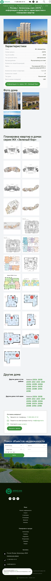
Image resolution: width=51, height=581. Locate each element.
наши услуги (22, 424)
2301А (34, 379)
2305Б (34, 384)
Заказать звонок (14, 428)
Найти (14, 455)
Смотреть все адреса (13, 556)
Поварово (25, 541)
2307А (34, 386)
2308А (28, 389)
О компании (25, 515)
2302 (33, 382)
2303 (38, 382)
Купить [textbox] (36, 445)
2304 (43, 382)
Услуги (25, 513)
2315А (40, 389)
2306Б (28, 386)
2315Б (28, 391)
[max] (37, 2)
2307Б (40, 386)
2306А (40, 384)
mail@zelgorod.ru (38, 421)
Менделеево (25, 539)
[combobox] (14, 445)
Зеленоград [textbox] (13, 445)
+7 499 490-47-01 (19, 2)
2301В (28, 382)
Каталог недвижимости (25, 510)
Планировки (25, 517)
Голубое (25, 534)
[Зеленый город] (5, 2)
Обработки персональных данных (33, 573)
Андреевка (25, 536)
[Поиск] (44, 2)
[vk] (30, 2)
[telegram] (33, 2)
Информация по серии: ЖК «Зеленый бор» (22, 84)
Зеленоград (25, 531)
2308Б (34, 389)
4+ (14, 452)
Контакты (25, 522)
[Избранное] (50, 2)
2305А (28, 384)
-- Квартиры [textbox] (13, 449)
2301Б (40, 379)
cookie (15, 570)
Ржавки (25, 543)
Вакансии (25, 520)
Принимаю (6, 573)
